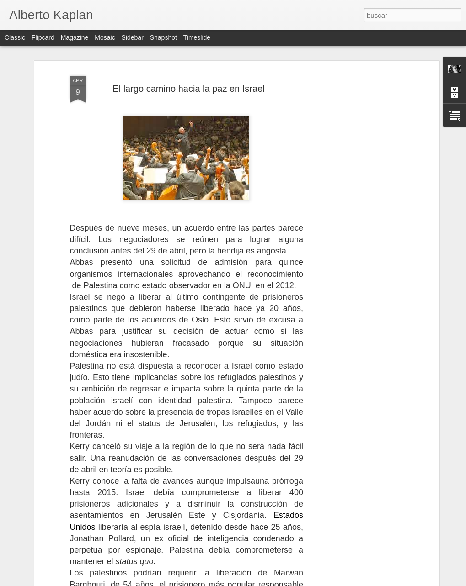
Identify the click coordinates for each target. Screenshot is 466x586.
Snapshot (163, 37)
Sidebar (133, 37)
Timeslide (196, 37)
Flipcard (43, 37)
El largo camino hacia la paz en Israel (188, 50)
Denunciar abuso (299, 581)
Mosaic (105, 37)
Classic (15, 37)
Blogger (268, 581)
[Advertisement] (358, 177)
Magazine (75, 37)
